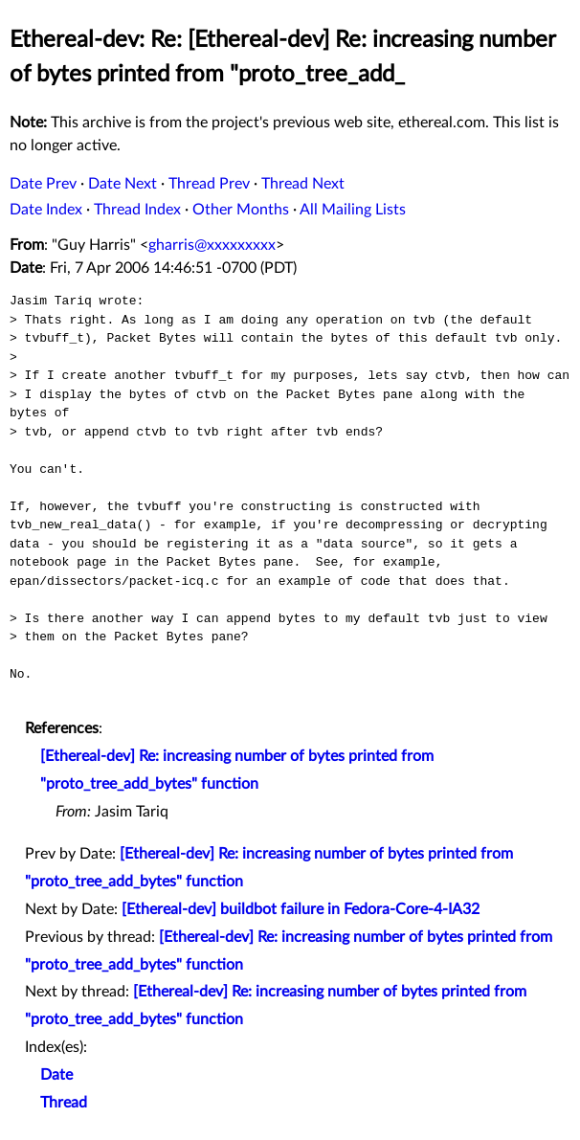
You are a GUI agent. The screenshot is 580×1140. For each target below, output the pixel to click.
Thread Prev (209, 183)
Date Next (122, 183)
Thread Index (137, 209)
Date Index (46, 209)
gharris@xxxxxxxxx (212, 245)
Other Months (240, 209)
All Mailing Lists (353, 209)
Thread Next (303, 183)
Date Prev (43, 183)
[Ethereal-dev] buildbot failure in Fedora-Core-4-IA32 (301, 909)
